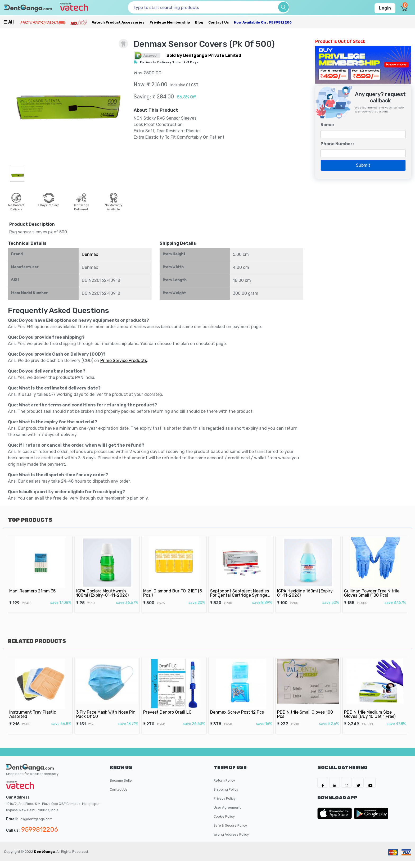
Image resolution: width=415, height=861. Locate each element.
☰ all (9, 22)
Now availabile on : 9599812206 (263, 22)
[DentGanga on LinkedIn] (334, 782)
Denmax (90, 254)
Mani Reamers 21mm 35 (35, 584)
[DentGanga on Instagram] (346, 782)
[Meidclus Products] (78, 22)
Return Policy (224, 780)
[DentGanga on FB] (322, 782)
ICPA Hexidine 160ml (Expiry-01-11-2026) (306, 586)
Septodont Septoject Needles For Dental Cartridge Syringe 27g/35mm (240, 587)
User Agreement (227, 807)
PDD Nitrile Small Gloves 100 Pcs (306, 707)
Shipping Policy (226, 789)
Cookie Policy (224, 816)
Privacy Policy (225, 798)
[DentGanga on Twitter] (358, 782)
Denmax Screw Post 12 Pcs (238, 706)
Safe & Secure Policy (230, 825)
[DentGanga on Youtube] (370, 782)
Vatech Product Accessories (118, 22)
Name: (327, 124)
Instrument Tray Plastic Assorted (35, 707)
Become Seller (121, 780)
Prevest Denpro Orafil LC (169, 706)
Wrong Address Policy (231, 834)
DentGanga (44, 852)
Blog (199, 22)
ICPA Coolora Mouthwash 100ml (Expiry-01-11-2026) (104, 586)
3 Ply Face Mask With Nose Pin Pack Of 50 (106, 707)
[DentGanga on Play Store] (371, 813)
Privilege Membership (170, 22)
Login (385, 8)
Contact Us (218, 22)
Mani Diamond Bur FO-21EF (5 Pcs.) (173, 586)
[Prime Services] (42, 22)
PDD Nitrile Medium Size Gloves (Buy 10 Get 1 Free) (371, 707)
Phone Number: (337, 143)
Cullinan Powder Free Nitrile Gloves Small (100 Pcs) (373, 586)
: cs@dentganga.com (35, 819)
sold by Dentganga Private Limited (203, 55)
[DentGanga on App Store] (335, 813)
